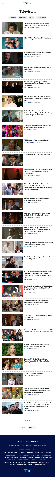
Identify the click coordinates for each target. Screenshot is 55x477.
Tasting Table (32, 462)
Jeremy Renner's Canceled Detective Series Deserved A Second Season (37, 53)
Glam (19, 455)
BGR (5, 453)
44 (21, 340)
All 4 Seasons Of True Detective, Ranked (36, 140)
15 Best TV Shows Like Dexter (33, 374)
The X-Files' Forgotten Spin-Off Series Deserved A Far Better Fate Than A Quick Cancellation (37, 84)
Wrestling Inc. (40, 465)
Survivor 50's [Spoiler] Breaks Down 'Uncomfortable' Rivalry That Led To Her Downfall (36, 361)
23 (21, 150)
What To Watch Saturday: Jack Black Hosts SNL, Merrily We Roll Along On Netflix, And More (37, 98)
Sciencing (43, 460)
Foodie (37, 453)
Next (31, 427)
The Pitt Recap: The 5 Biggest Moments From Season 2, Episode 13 (38, 258)
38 (21, 179)
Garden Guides (10, 455)
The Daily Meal (44, 462)
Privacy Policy (32, 441)
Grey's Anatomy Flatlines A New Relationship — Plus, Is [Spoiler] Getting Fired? (38, 243)
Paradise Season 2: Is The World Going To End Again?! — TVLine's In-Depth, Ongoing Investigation (38, 171)
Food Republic (46, 453)
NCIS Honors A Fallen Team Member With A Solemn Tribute (38, 316)
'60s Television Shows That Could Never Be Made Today (37, 68)
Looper (30, 457)
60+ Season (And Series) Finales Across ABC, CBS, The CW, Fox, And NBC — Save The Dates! (38, 331)
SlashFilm (7, 462)
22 (21, 77)
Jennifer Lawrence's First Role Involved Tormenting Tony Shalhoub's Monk (36, 345)
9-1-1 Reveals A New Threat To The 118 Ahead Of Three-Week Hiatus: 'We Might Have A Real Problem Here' (38, 288)
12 (21, 208)
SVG (24, 462)
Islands (15, 457)
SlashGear (17, 462)
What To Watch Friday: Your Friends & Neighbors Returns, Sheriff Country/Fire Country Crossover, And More (37, 229)
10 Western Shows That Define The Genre (37, 155)
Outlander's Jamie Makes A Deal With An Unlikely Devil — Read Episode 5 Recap (37, 214)
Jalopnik (23, 457)
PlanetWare (34, 460)
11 (21, 296)
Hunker (7, 457)
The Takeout (21, 465)
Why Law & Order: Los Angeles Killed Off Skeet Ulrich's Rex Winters (36, 199)
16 (21, 121)
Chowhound (12, 453)
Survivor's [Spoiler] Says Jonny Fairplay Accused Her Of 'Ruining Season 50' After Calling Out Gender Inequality (37, 390)
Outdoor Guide (22, 460)
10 (21, 252)
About (19, 441)
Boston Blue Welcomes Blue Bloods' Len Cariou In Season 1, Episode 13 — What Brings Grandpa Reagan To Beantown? (38, 113)
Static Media (18, 445)
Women (30, 465)
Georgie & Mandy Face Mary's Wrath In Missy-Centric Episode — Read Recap (36, 302)
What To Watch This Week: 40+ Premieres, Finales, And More (37, 39)
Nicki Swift (11, 460)
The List (12, 465)
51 (21, 325)
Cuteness (22, 453)
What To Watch (41, 17)
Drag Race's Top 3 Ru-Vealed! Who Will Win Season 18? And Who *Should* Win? (37, 126)
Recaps (31, 17)
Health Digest (35, 455)
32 (21, 194)
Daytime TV (12, 17)
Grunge (25, 455)
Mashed (37, 457)
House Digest (47, 455)
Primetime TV (23, 17)
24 (21, 106)
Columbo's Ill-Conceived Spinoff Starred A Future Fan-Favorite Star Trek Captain (37, 24)
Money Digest (47, 457)
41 (21, 238)
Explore (30, 453)
